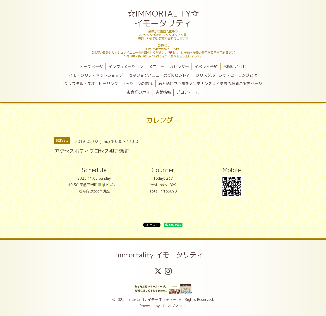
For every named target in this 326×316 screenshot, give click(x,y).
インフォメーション (125, 66)
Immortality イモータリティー (163, 255)
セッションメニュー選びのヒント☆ (159, 75)
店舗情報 (163, 92)
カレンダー (179, 66)
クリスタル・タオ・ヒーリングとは (226, 75)
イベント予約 (206, 66)
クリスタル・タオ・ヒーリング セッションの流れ (108, 83)
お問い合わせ (234, 66)
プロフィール (187, 92)
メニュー (156, 66)
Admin (181, 305)
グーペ (166, 305)
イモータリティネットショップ (96, 75)
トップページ (91, 66)
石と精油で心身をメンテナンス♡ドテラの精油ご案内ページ (210, 83)
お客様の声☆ (138, 92)
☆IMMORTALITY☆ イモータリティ (163, 18)
